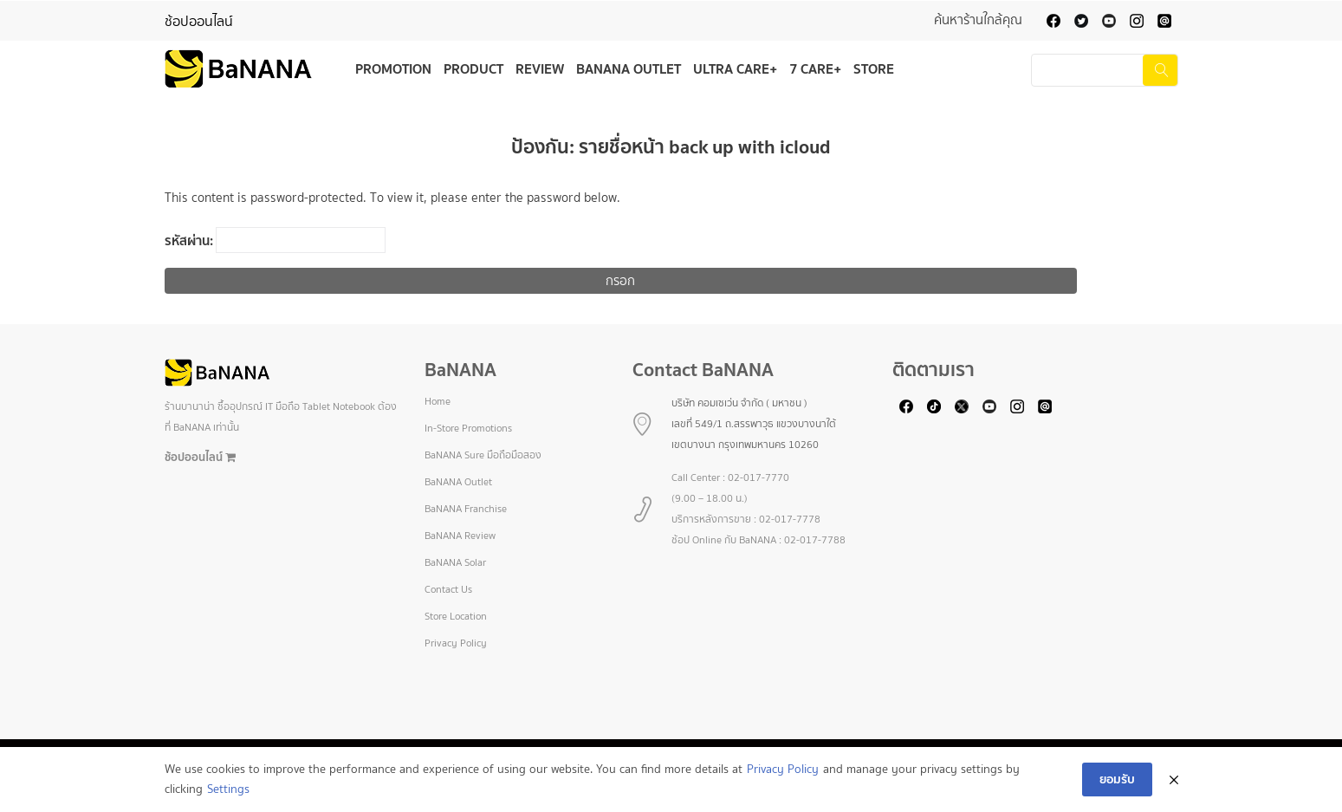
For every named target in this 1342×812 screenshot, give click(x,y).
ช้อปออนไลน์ (199, 21)
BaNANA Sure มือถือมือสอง (483, 455)
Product (473, 68)
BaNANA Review (460, 535)
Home (438, 401)
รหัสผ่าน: (275, 240)
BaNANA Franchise (466, 508)
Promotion (393, 68)
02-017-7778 (789, 519)
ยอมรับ (1117, 779)
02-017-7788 (815, 540)
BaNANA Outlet (628, 68)
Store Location (456, 616)
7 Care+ (815, 68)
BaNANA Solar (455, 562)
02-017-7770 (758, 477)
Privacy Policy (456, 643)
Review (539, 68)
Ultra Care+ (735, 68)
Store (873, 68)
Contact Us (448, 589)
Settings (228, 789)
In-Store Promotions (468, 428)
